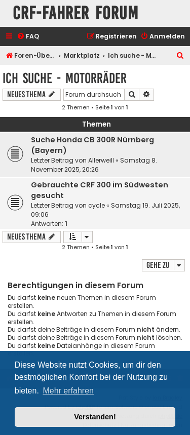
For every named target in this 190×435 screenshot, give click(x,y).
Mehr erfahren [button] (68, 390)
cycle (96, 205)
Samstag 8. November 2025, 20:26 (94, 165)
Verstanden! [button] (95, 417)
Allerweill (101, 160)
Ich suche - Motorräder (65, 78)
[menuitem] (28, 37)
